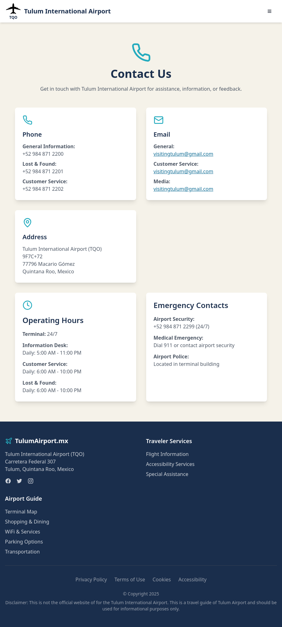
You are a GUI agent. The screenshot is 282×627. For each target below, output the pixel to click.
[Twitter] (19, 481)
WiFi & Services (22, 531)
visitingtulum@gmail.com (183, 153)
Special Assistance (167, 474)
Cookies (161, 579)
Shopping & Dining (27, 521)
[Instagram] (30, 481)
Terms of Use (129, 579)
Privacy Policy (91, 579)
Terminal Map (21, 511)
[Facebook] (8, 481)
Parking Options (24, 541)
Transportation (22, 551)
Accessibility (192, 579)
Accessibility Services (170, 464)
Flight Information (167, 454)
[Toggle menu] (269, 11)
